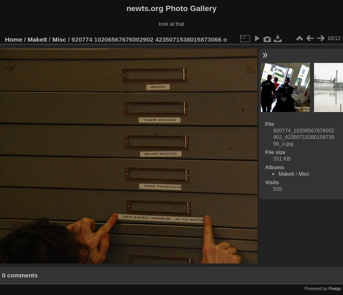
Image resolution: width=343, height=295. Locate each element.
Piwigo (335, 288)
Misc (59, 39)
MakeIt (37, 39)
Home (13, 39)
